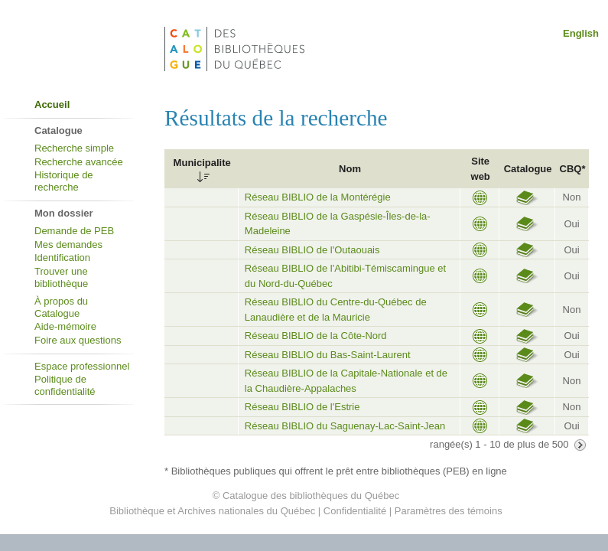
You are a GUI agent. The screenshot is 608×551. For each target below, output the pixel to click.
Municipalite (202, 162)
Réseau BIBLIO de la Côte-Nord (316, 335)
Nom (350, 168)
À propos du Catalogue (61, 307)
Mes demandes (68, 244)
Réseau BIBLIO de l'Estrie (302, 406)
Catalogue (528, 168)
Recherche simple (74, 148)
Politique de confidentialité (65, 385)
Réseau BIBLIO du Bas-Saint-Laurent (328, 354)
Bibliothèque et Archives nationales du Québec (212, 511)
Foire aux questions (77, 340)
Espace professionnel (81, 366)
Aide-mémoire (65, 326)
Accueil (52, 104)
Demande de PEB (74, 230)
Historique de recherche (63, 181)
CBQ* (573, 168)
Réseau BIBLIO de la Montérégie (318, 197)
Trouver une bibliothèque (61, 277)
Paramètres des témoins (448, 511)
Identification (62, 257)
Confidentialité (355, 511)
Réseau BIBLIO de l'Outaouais (312, 250)
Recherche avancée (78, 162)
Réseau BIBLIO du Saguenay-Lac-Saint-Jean (345, 426)
